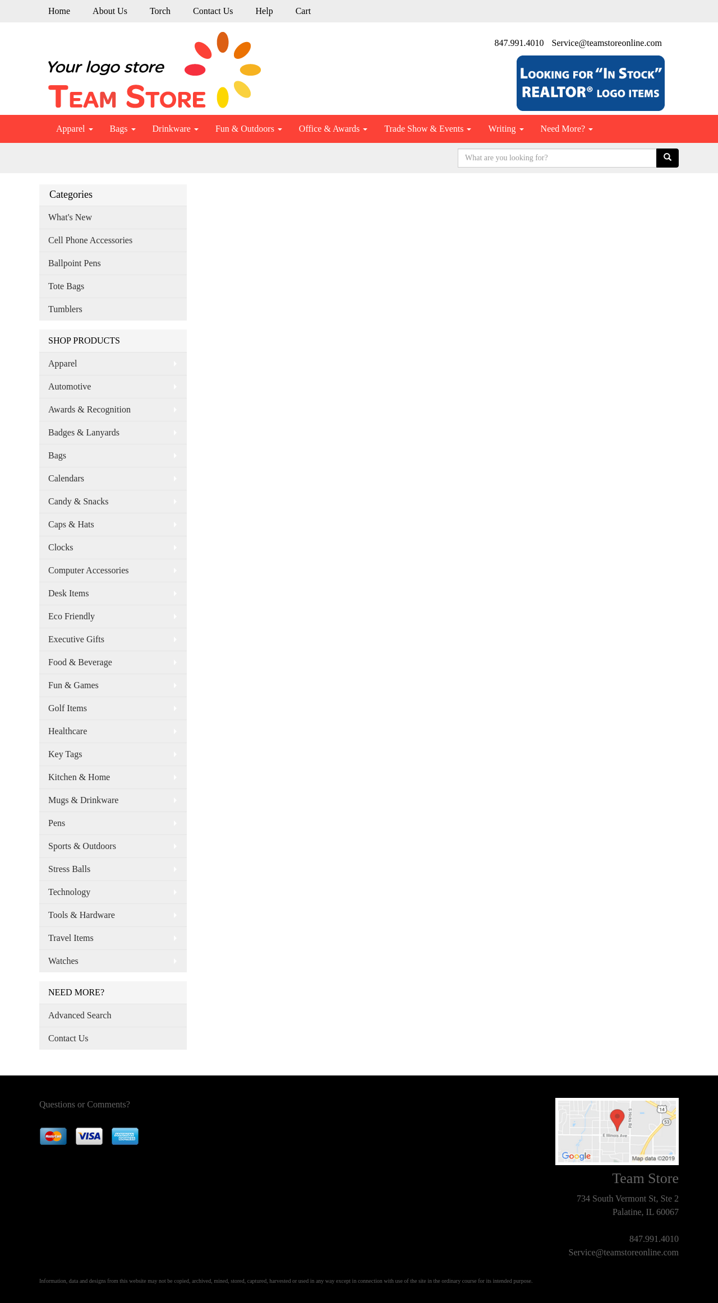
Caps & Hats (71, 524)
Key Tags (65, 754)
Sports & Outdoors (82, 846)
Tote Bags (66, 286)
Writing (505, 128)
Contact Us (213, 11)
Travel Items (71, 938)
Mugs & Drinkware (83, 800)
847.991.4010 (519, 43)
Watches (63, 961)
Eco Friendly (71, 616)
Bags (123, 128)
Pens (56, 823)
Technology (69, 892)
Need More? (567, 128)
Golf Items (67, 708)
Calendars (66, 478)
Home (59, 11)
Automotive (69, 386)
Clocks (60, 547)
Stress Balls (69, 869)
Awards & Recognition (89, 409)
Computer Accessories (88, 570)
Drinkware (176, 128)
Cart (303, 11)
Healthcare (67, 731)
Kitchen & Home (79, 777)
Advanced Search (79, 1015)
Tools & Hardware (81, 915)
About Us (110, 11)
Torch (160, 11)
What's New (70, 217)
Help (264, 11)
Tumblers (65, 309)
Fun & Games (73, 685)
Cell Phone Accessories (90, 240)
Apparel (74, 128)
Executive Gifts (76, 639)
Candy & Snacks (78, 501)
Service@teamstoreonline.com (607, 43)
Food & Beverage (80, 662)
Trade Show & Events (427, 128)
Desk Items (68, 593)
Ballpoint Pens (74, 263)
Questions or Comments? (84, 1104)
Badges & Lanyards (83, 432)
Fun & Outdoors (248, 128)
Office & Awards (333, 128)
